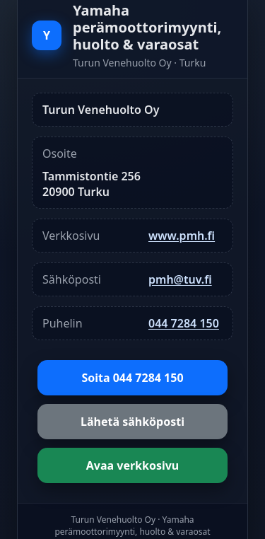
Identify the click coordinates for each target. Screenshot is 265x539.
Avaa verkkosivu (132, 465)
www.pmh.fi (181, 235)
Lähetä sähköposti (132, 421)
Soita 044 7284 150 (132, 378)
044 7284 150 (183, 323)
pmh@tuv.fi (180, 279)
